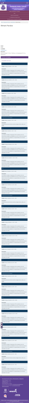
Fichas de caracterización (14, 15)
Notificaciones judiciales (5, 386)
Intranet (5, 400)
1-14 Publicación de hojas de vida (14, 17)
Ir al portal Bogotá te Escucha (16, 385)
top (1, 375)
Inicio (14, 13)
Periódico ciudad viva (10, 400)
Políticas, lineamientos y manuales (14, 11)
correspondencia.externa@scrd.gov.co (18, 384)
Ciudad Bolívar (4, 50)
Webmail (2, 400)
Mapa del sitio (15, 400)
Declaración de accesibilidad (15, 401)
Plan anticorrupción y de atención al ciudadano (14, 19)
